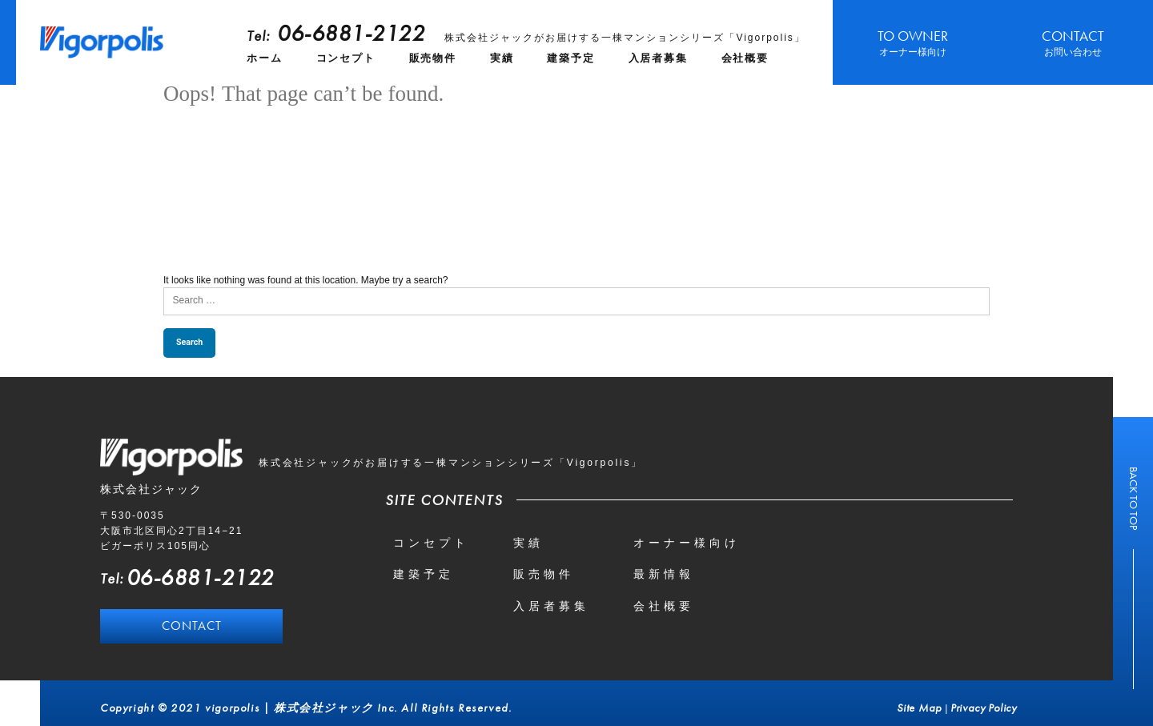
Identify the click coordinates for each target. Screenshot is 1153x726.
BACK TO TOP (1134, 498)
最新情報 (663, 574)
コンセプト (346, 58)
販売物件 (432, 58)
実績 (502, 58)
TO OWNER (913, 42)
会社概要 (745, 58)
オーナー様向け (686, 542)
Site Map (919, 707)
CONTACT (1073, 42)
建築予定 (570, 58)
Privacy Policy (983, 707)
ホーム (264, 58)
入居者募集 (658, 58)
